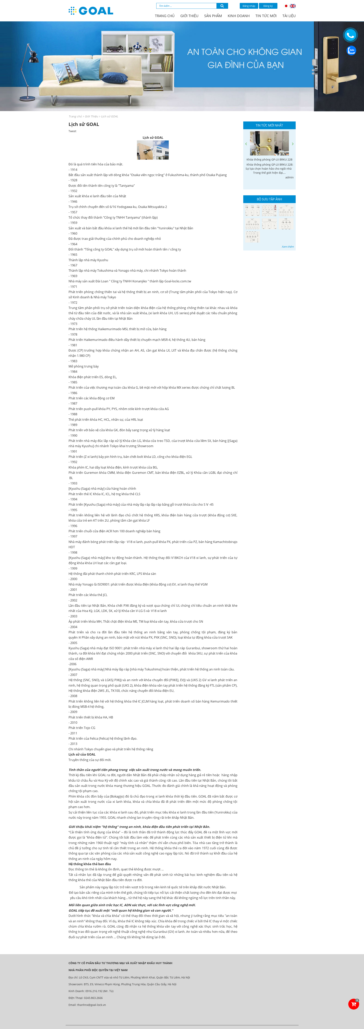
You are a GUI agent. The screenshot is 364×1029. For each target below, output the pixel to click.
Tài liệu (289, 15)
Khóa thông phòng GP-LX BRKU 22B (269, 159)
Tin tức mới (266, 15)
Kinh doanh (239, 15)
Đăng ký (268, 6)
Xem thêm (288, 246)
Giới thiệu (189, 15)
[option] (269, 155)
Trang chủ (165, 15)
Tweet (72, 131)
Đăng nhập (249, 6)
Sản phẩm (213, 15)
